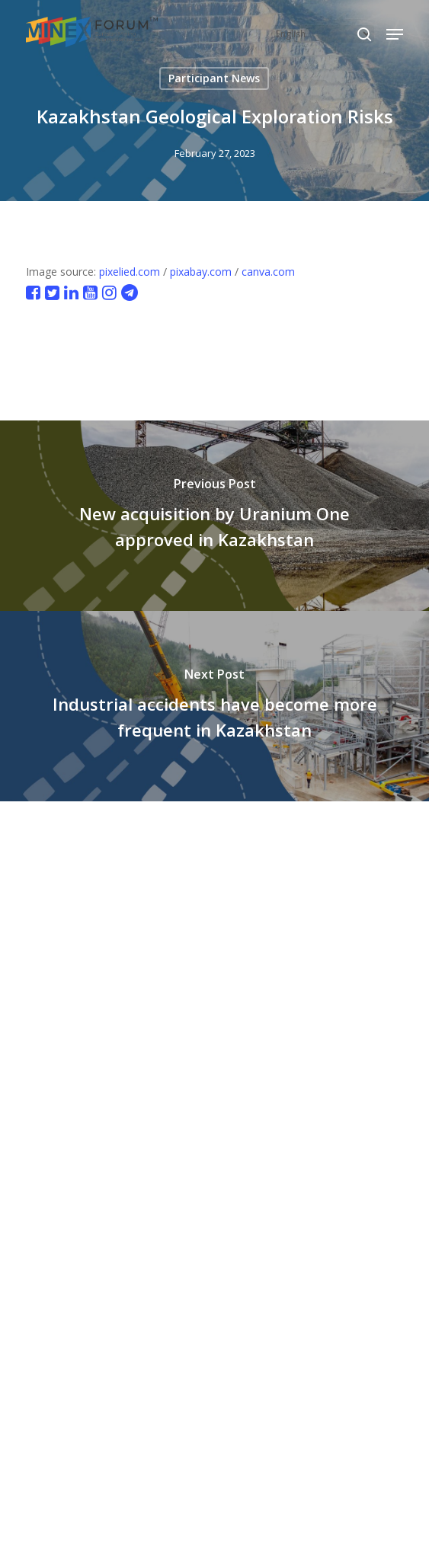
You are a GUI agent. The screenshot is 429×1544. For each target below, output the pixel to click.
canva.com (268, 271)
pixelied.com (129, 271)
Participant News (214, 78)
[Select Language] (322, 34)
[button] (394, 34)
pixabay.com (201, 271)
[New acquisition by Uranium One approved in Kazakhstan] (214, 515)
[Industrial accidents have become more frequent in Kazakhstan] (214, 706)
